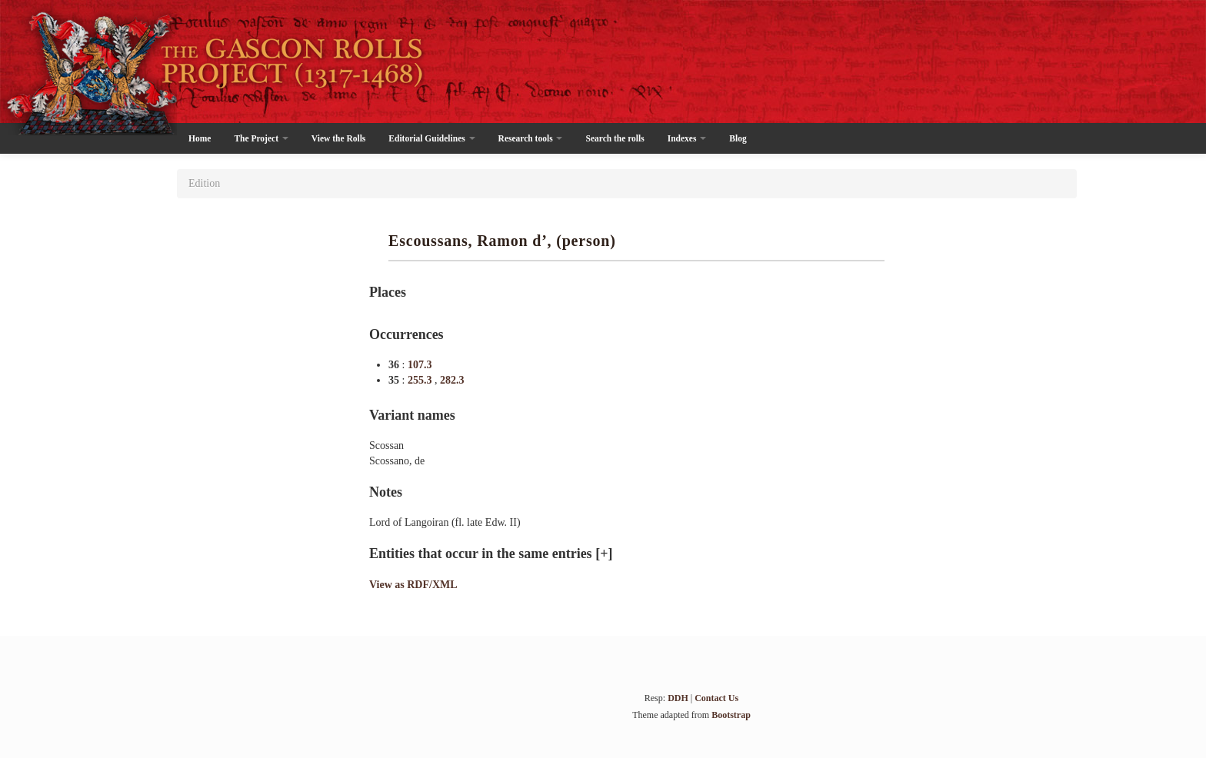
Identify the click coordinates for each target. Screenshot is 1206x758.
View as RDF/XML (413, 584)
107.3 (420, 365)
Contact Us (716, 698)
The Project (261, 138)
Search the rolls (614, 138)
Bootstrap (731, 715)
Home (199, 138)
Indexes (687, 138)
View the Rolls (338, 138)
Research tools (530, 138)
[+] (603, 553)
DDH (678, 698)
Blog (737, 138)
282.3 (452, 380)
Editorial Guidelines (431, 138)
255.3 (421, 380)
